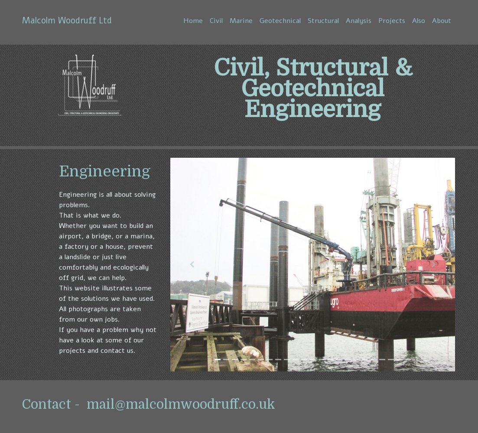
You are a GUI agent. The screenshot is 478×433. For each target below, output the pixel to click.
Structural (323, 21)
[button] (191, 264)
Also (418, 21)
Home (193, 21)
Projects (391, 21)
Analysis (358, 21)
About (441, 21)
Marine (241, 21)
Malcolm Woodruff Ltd (67, 20)
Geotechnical (280, 21)
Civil (216, 21)
